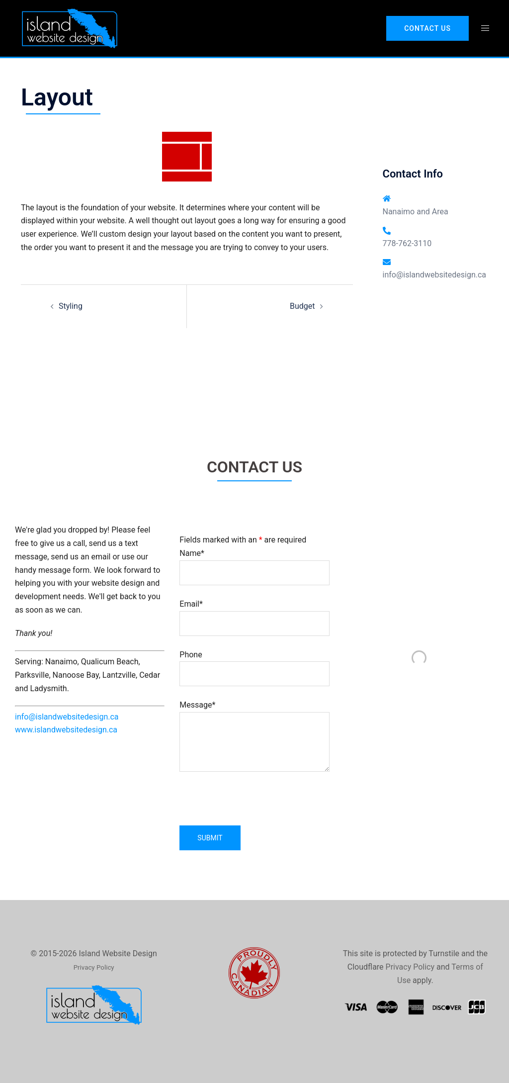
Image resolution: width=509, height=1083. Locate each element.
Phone (254, 664)
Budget (302, 306)
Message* (254, 737)
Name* (254, 562)
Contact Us (427, 28)
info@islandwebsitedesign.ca (435, 274)
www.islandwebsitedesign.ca (66, 729)
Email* (254, 613)
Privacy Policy (410, 967)
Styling (71, 306)
